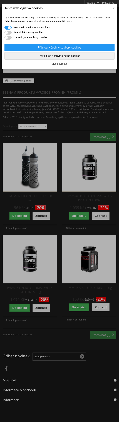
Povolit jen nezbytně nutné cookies (59, 55)
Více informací (59, 63)
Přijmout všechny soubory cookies (59, 47)
